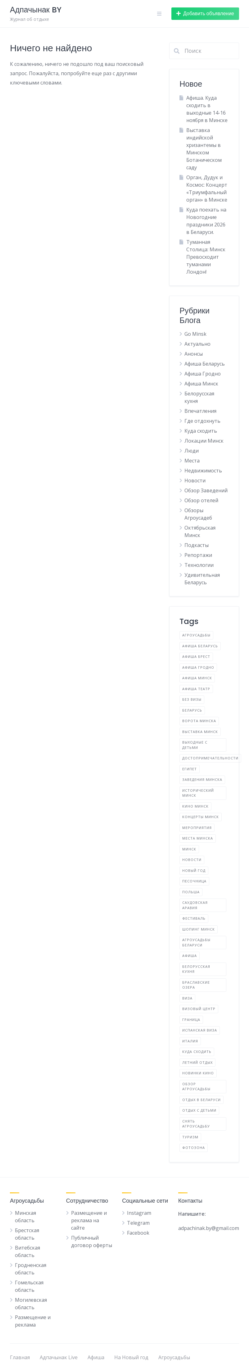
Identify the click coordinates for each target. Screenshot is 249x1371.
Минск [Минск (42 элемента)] (189, 849)
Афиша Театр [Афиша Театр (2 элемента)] (196, 688)
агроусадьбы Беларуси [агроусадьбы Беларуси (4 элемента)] (196, 942)
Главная (20, 1357)
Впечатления (200, 411)
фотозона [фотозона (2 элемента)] (193, 1147)
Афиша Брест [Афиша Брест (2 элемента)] (196, 656)
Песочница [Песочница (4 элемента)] (194, 881)
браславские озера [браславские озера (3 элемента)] (196, 985)
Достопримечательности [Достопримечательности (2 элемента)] (210, 758)
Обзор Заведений (206, 490)
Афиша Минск (201, 383)
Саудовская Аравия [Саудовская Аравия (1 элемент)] (195, 905)
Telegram (138, 1222)
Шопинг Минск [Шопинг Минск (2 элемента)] (198, 929)
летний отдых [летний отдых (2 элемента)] (197, 1062)
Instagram (139, 1212)
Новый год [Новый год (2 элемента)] (194, 870)
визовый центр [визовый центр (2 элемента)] (198, 1008)
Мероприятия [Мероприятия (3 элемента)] (197, 827)
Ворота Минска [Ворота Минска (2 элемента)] (199, 720)
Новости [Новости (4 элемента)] (191, 859)
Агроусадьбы (174, 1357)
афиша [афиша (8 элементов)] (189, 955)
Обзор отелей (201, 500)
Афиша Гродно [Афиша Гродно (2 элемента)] (198, 667)
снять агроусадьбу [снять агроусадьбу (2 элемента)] (196, 1124)
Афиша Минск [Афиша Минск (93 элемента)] (197, 678)
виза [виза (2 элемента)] (187, 998)
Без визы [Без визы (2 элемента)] (191, 699)
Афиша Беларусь (204, 363)
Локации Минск (204, 440)
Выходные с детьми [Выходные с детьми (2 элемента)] (194, 745)
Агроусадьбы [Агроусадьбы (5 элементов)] (196, 635)
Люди (191, 450)
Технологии (199, 565)
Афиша (96, 1357)
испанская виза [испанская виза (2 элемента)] (199, 1030)
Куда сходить (200, 430)
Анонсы (193, 353)
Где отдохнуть (202, 420)
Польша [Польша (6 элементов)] (191, 892)
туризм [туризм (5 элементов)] (190, 1137)
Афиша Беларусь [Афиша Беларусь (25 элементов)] (200, 646)
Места (192, 460)
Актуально (197, 343)
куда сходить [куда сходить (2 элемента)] (196, 1051)
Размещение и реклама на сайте (89, 1220)
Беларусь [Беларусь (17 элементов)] (192, 710)
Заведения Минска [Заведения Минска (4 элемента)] (202, 779)
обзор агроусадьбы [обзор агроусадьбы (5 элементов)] (196, 1086)
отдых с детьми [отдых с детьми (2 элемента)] (199, 1110)
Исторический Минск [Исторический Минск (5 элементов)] (198, 793)
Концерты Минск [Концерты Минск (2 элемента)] (200, 816)
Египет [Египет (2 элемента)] (189, 769)
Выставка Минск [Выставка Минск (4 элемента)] (200, 731)
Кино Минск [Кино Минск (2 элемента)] (195, 806)
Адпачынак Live (59, 1357)
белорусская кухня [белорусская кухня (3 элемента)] (196, 969)
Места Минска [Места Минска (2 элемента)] (197, 838)
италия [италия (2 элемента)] (190, 1041)
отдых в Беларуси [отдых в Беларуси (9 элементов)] (201, 1099)
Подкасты (196, 545)
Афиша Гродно (202, 373)
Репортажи (198, 555)
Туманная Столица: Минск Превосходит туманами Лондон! (205, 257)
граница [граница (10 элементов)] (191, 1019)
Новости (195, 480)
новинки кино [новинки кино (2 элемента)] (198, 1073)
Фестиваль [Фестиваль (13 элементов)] (194, 918)
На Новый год (131, 1357)
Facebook (138, 1232)
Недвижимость (203, 470)
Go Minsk (195, 333)
